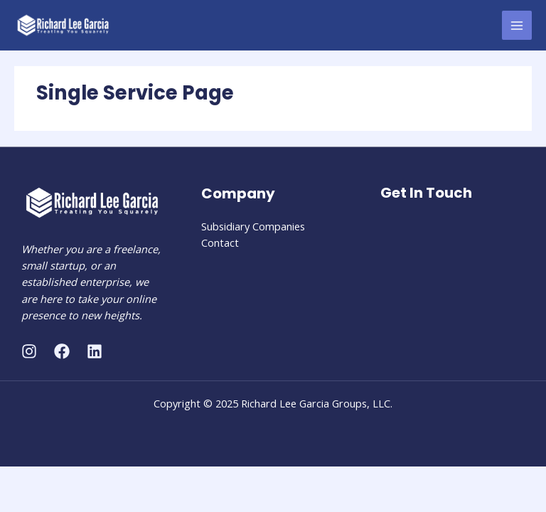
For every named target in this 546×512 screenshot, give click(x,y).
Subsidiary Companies (253, 226)
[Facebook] (62, 351)
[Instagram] (29, 351)
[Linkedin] (94, 351)
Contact (220, 242)
